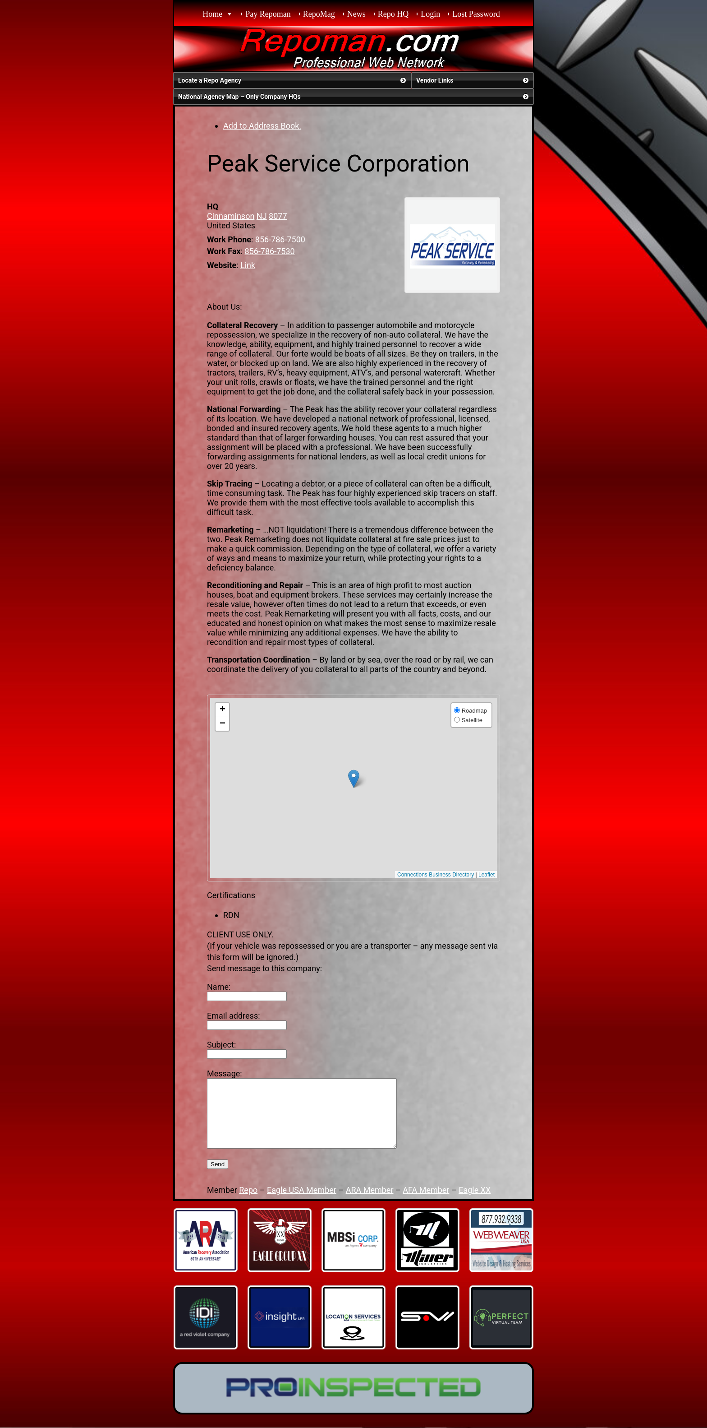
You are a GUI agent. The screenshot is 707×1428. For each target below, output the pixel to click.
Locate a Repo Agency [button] (293, 80)
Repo (248, 1203)
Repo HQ (393, 14)
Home (212, 14)
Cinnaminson (230, 216)
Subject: (221, 1044)
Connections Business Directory (435, 875)
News (356, 14)
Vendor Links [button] (473, 80)
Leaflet (486, 875)
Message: (224, 1073)
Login (430, 14)
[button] (353, 779)
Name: (218, 987)
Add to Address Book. (262, 125)
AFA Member (426, 1203)
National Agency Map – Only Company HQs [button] (354, 96)
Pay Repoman (268, 14)
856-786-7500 (280, 239)
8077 (278, 216)
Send (218, 1177)
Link (247, 265)
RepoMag (319, 14)
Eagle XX (475, 1203)
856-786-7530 (270, 251)
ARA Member (370, 1203)
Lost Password (476, 14)
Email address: (233, 1015)
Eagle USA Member (301, 1203)
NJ (262, 216)
